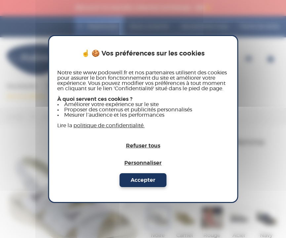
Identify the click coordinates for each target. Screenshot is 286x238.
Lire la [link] (100, 125)
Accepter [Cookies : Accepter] (143, 180)
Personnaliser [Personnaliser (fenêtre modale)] (143, 163)
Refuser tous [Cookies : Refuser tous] (143, 145)
